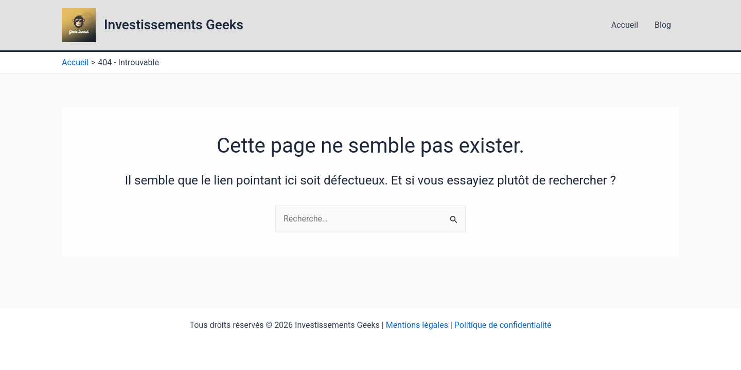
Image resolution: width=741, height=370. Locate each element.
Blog (663, 25)
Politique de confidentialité (503, 325)
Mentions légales (417, 325)
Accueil (624, 25)
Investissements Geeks (173, 24)
